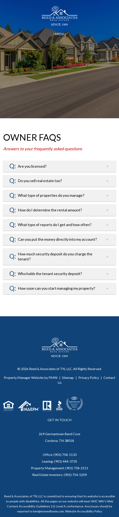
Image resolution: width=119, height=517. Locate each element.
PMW (53, 377)
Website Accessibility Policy (83, 511)
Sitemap (68, 377)
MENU (59, 34)
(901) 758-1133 (65, 455)
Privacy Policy (88, 377)
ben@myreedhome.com (48, 511)
